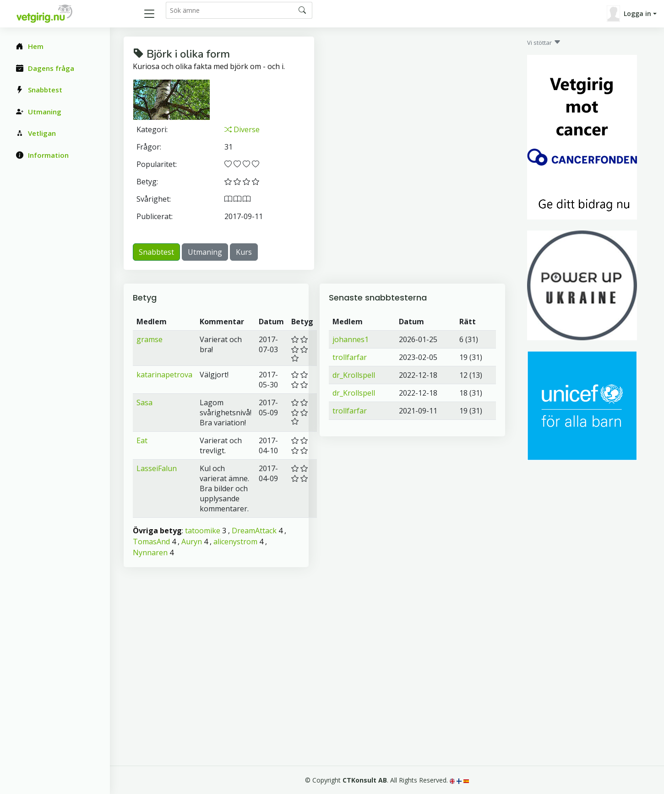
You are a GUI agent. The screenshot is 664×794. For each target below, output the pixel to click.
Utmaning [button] (205, 252)
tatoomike (202, 531)
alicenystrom (235, 541)
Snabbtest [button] (156, 252)
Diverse (242, 129)
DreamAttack (254, 531)
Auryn (191, 541)
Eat (141, 440)
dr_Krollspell (353, 375)
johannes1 (350, 339)
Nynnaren (150, 552)
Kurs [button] (244, 252)
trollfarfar (349, 357)
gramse (149, 339)
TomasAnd (151, 541)
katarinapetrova (164, 375)
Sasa (144, 402)
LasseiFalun (156, 468)
